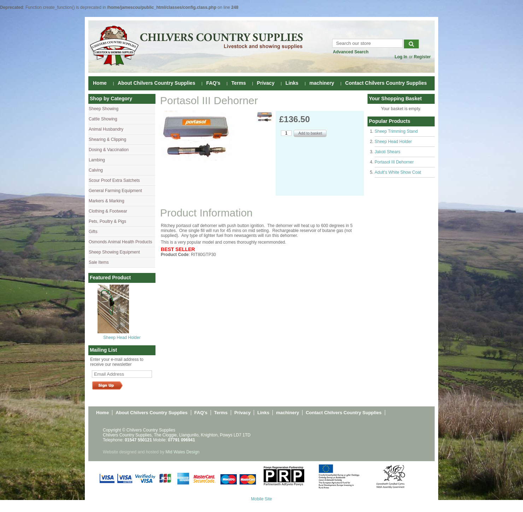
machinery (322, 83)
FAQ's (213, 83)
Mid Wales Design (182, 452)
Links (292, 83)
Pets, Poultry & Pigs (107, 221)
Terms (238, 83)
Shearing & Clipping (107, 139)
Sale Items (99, 262)
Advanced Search (351, 51)
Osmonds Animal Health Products (120, 241)
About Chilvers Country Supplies (156, 83)
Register (422, 56)
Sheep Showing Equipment (114, 252)
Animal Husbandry (106, 129)
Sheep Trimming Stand (396, 131)
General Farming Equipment (115, 190)
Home (100, 83)
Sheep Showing (103, 108)
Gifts (93, 231)
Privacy (266, 83)
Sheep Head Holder (121, 337)
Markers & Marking (106, 200)
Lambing (97, 159)
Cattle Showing (103, 119)
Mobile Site (261, 498)
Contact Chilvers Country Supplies (386, 83)
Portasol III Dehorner (394, 162)
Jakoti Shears (387, 151)
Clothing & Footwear (108, 211)
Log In (401, 56)
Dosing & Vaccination (109, 149)
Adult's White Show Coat (398, 172)
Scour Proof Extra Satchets (114, 180)
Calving (96, 170)
